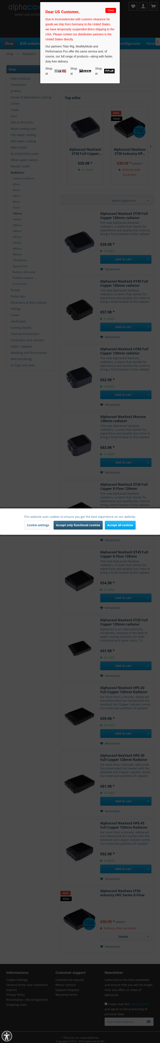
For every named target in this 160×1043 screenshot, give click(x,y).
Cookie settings (38, 525)
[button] (7, 1036)
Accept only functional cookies (78, 525)
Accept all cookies (120, 525)
